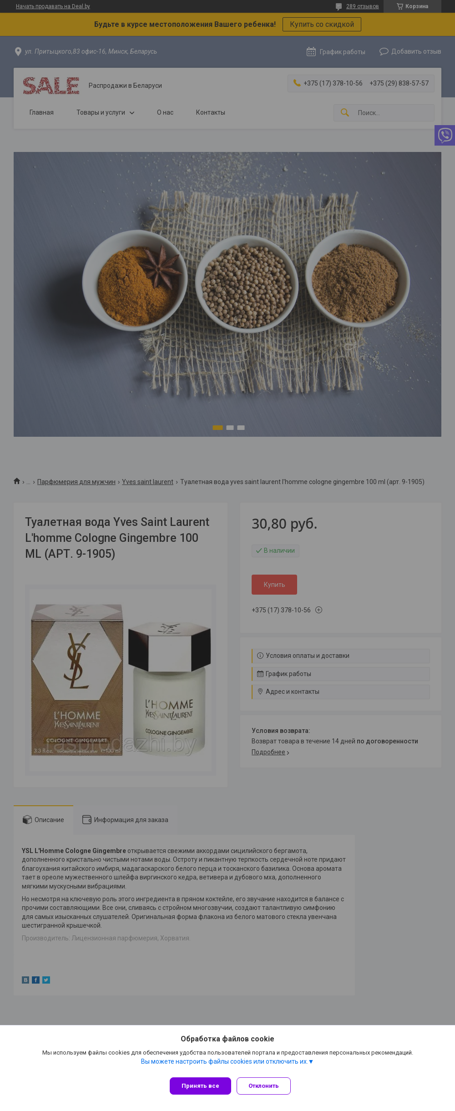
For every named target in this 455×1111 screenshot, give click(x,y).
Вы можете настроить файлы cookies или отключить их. (224, 1065)
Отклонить (267, 1085)
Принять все (200, 1085)
